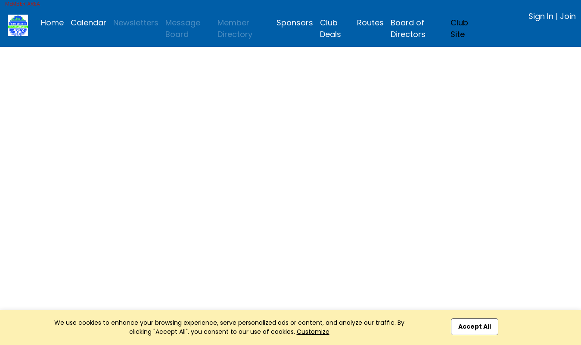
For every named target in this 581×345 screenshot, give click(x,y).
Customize (313, 331)
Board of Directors (408, 28)
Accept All (474, 326)
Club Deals (330, 28)
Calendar (88, 22)
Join (568, 16)
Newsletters (135, 22)
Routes (370, 22)
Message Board (182, 28)
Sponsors (295, 22)
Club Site (459, 28)
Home (52, 22)
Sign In (540, 16)
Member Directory (234, 28)
